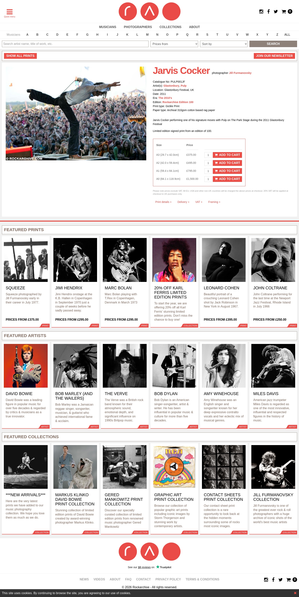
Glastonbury (171, 85)
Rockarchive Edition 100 (177, 102)
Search (273, 43)
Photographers (138, 27)
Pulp (183, 85)
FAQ (128, 579)
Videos (99, 579)
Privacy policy (168, 579)
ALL (287, 34)
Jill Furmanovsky (240, 72)
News (84, 579)
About (194, 27)
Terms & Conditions (202, 579)
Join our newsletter (274, 55)
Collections (171, 27)
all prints (20, 55)
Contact (143, 579)
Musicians (107, 27)
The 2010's (165, 97)
